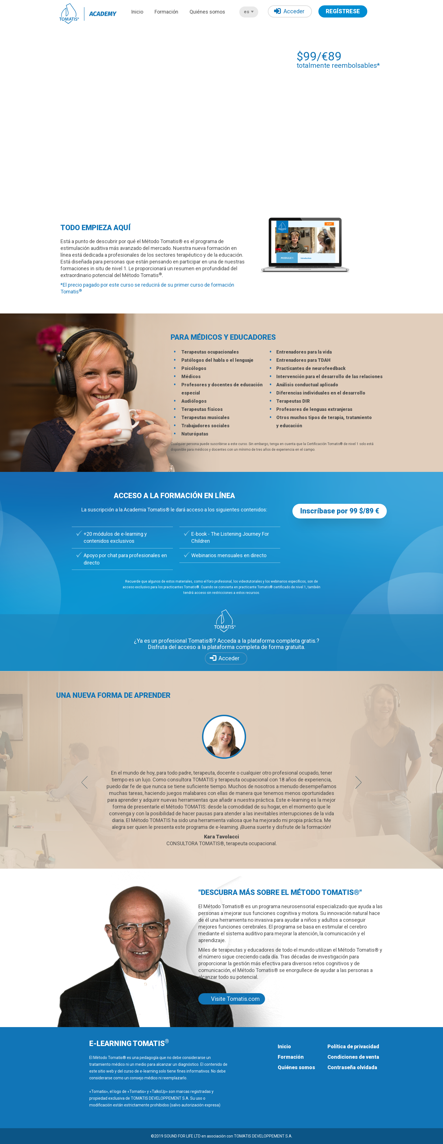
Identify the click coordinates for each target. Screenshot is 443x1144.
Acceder (289, 11)
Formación (166, 12)
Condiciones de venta (353, 1057)
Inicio (137, 12)
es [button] (249, 11)
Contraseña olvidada (352, 1067)
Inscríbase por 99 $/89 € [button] (339, 511)
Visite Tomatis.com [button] (235, 998)
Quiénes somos (207, 12)
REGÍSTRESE (343, 11)
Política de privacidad (353, 1046)
